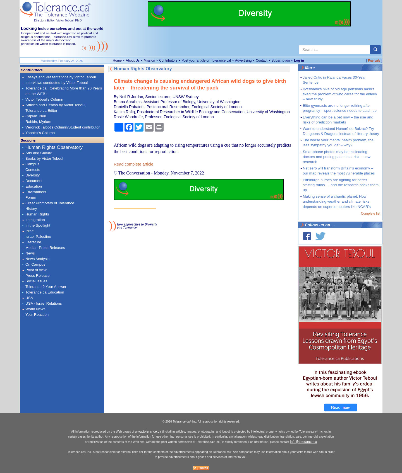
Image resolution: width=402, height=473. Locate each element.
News (30, 253)
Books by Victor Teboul (44, 158)
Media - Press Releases (45, 248)
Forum (30, 197)
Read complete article (134, 164)
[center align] (375, 49)
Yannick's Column (40, 133)
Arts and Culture (38, 153)
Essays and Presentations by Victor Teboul (60, 77)
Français (374, 60)
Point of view (36, 270)
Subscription (280, 60)
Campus (32, 164)
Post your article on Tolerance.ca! (206, 60)
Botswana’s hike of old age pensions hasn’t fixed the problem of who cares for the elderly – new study (340, 94)
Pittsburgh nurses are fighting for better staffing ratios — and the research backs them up (341, 185)
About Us (133, 60)
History (31, 209)
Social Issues (36, 281)
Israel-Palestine (38, 236)
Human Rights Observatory (54, 147)
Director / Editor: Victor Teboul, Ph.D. (58, 20)
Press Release (37, 275)
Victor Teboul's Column (44, 99)
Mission (149, 60)
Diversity (32, 175)
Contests (32, 170)
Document (33, 181)
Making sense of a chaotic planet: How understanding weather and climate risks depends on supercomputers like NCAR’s (337, 201)
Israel (30, 231)
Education (33, 186)
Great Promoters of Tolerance (49, 203)
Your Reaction (37, 314)
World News (35, 309)
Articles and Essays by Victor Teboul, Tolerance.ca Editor (55, 108)
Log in (299, 60)
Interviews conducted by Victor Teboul (56, 83)
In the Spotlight (37, 225)
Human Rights (37, 214)
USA (29, 298)
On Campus (35, 264)
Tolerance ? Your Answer (45, 287)
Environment (35, 192)
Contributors (168, 60)
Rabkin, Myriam (38, 122)
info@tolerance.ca (303, 442)
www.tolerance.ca (148, 431)
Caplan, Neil (35, 116)
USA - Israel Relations (43, 303)
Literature (33, 242)
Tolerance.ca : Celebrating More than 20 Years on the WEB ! (63, 91)
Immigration (35, 220)
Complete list (370, 213)
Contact (261, 60)
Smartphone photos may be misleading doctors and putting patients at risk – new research (336, 157)
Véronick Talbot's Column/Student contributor (62, 127)
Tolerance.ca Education (44, 292)
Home (117, 60)
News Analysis (37, 259)
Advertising (243, 60)
